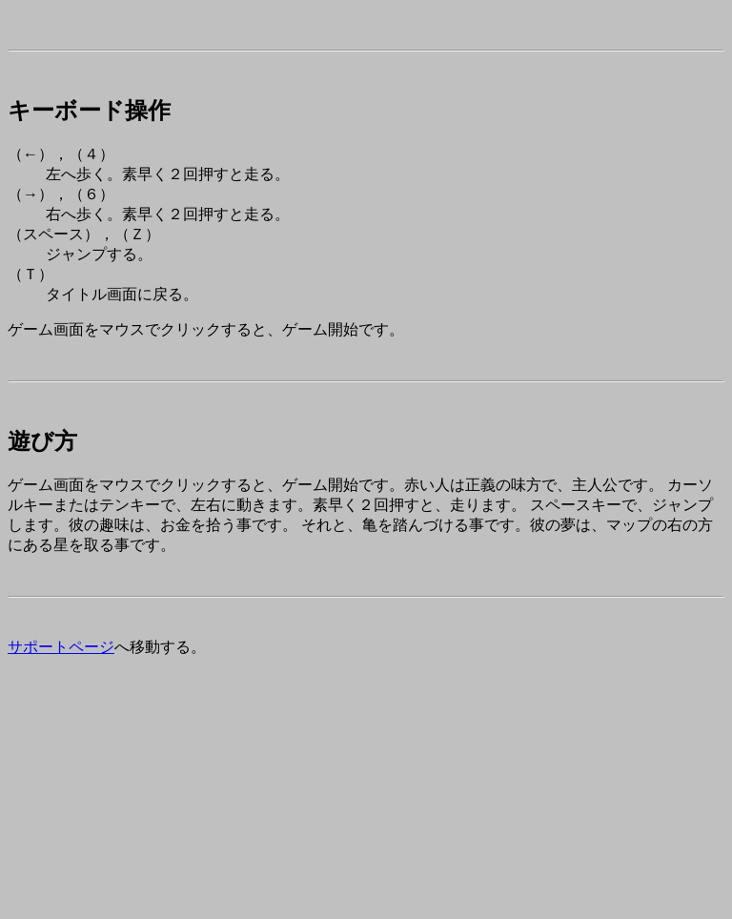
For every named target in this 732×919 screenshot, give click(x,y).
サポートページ (61, 647)
